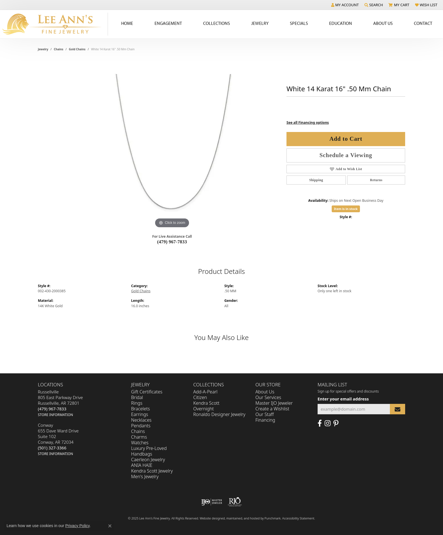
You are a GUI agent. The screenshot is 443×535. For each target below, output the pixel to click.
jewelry (43, 49)
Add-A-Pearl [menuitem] (205, 392)
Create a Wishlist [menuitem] (272, 409)
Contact (423, 23)
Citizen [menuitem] (200, 397)
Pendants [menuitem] (140, 426)
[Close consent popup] (110, 526)
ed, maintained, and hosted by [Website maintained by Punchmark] (242, 518)
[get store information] (55, 414)
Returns (376, 180)
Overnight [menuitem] (203, 409)
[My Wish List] (426, 5)
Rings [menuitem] (136, 403)
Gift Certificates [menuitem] (146, 392)
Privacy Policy (77, 525)
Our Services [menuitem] (268, 397)
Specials (299, 23)
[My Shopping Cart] (398, 5)
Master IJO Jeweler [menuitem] (274, 403)
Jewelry (260, 23)
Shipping (316, 180)
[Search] (373, 5)
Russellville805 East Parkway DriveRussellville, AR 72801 (60, 403)
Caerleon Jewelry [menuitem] (148, 459)
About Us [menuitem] (264, 392)
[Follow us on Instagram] (328, 423)
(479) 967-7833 (172, 241)
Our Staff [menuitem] (264, 414)
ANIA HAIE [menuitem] (141, 465)
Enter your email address (343, 399)
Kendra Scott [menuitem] (206, 403)
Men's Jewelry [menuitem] (144, 476)
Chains (58, 49)
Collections (216, 23)
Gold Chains (77, 49)
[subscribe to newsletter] (397, 409)
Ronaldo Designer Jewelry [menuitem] (219, 414)
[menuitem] (211, 502)
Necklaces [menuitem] (141, 420)
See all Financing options (307, 122)
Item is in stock (346, 209)
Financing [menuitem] (265, 420)
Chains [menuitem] (138, 431)
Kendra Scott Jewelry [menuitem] (152, 471)
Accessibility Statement (298, 518)
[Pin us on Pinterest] (335, 423)
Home (127, 23)
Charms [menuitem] (139, 437)
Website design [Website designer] (210, 518)
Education (340, 23)
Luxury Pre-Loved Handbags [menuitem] (149, 451)
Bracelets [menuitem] (140, 409)
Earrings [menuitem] (139, 414)
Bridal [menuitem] (137, 397)
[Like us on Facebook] (320, 423)
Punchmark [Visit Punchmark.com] (272, 518)
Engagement (168, 23)
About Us (383, 23)
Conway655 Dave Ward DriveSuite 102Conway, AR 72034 (58, 439)
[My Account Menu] (345, 5)
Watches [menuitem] (140, 442)
